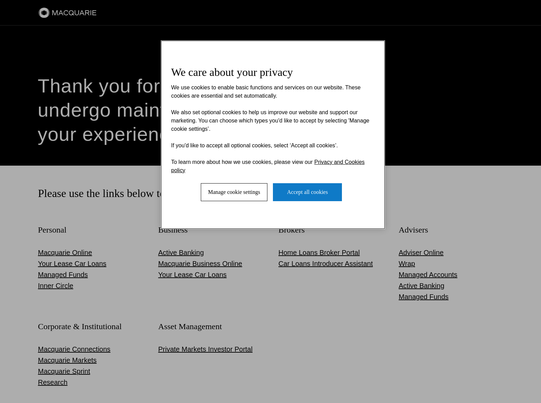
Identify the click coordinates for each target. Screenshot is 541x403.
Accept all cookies (307, 192)
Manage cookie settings (234, 192)
